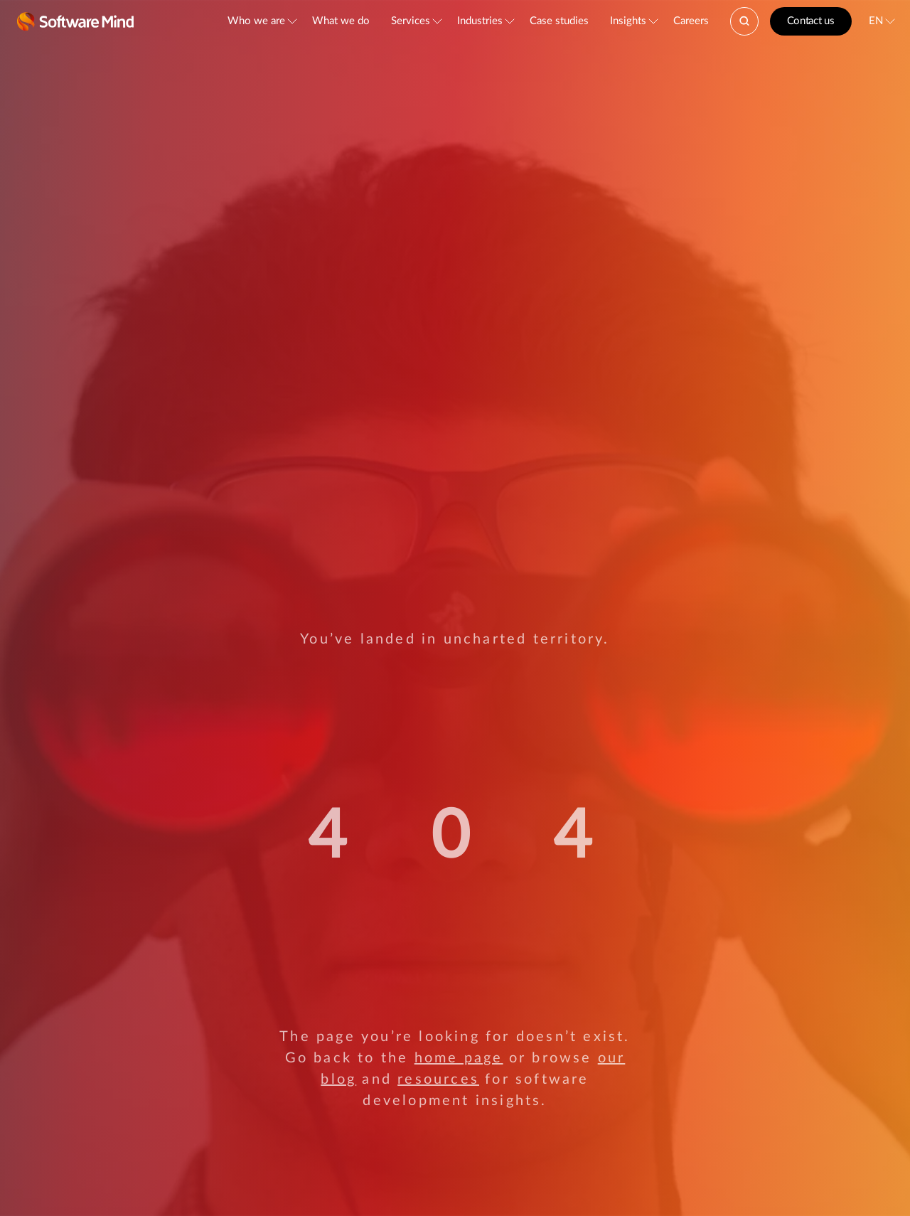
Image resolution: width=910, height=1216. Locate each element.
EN (876, 21)
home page (458, 1058)
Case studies (559, 21)
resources (438, 1079)
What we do (341, 21)
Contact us (811, 21)
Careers (691, 21)
